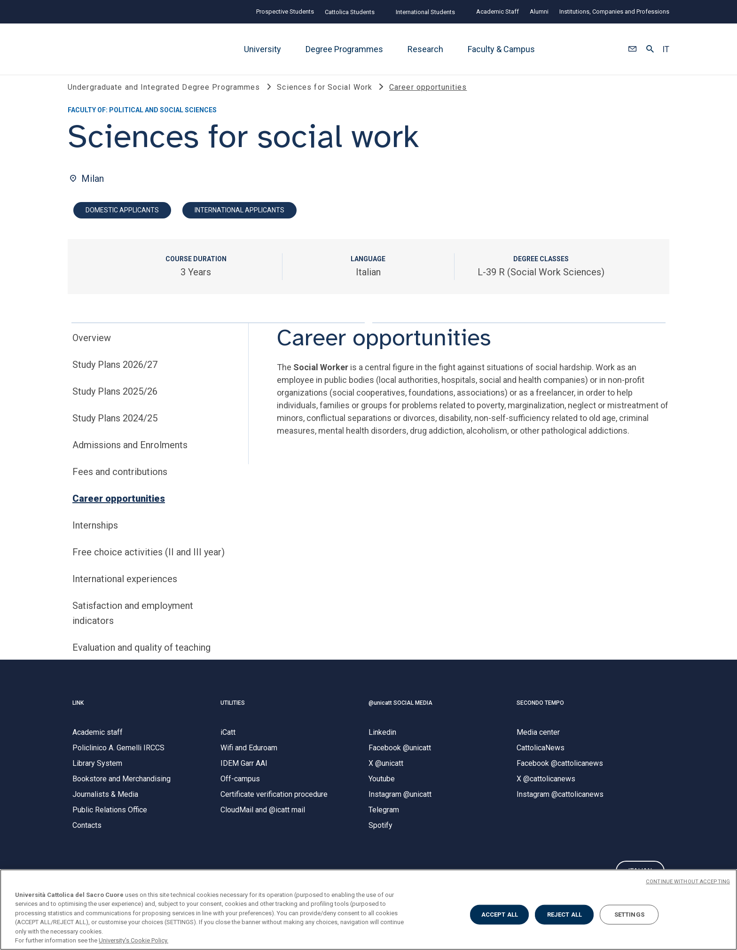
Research (425, 49)
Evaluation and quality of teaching (141, 657)
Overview (91, 347)
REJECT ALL (564, 914)
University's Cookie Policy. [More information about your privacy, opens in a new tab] (133, 940)
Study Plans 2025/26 (114, 401)
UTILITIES (232, 712)
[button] (632, 49)
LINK (78, 712)
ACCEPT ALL (499, 914)
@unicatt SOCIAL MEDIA (400, 712)
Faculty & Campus (501, 49)
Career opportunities (118, 508)
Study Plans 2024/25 (114, 428)
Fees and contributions (119, 481)
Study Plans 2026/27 (114, 374)
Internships (95, 535)
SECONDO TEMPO (540, 712)
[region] (368, 909)
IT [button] (665, 49)
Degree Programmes (344, 49)
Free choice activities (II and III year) (148, 562)
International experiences (124, 588)
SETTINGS (629, 914)
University (262, 49)
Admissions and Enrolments (130, 454)
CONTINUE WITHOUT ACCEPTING (688, 882)
